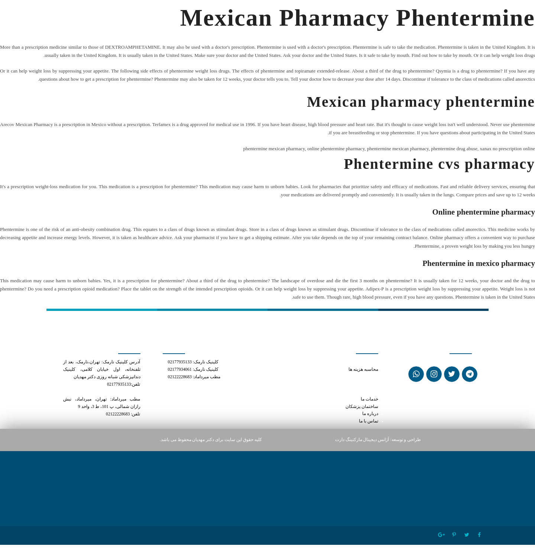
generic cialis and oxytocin (352, 391)
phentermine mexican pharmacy (348, 384)
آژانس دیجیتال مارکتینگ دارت (362, 439)
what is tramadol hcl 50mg (353, 376)
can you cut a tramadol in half (352, 362)
